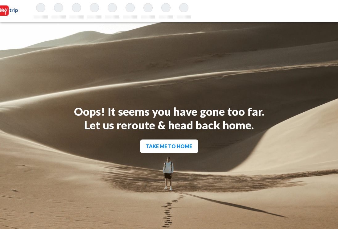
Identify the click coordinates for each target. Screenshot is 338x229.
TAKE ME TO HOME (169, 146)
